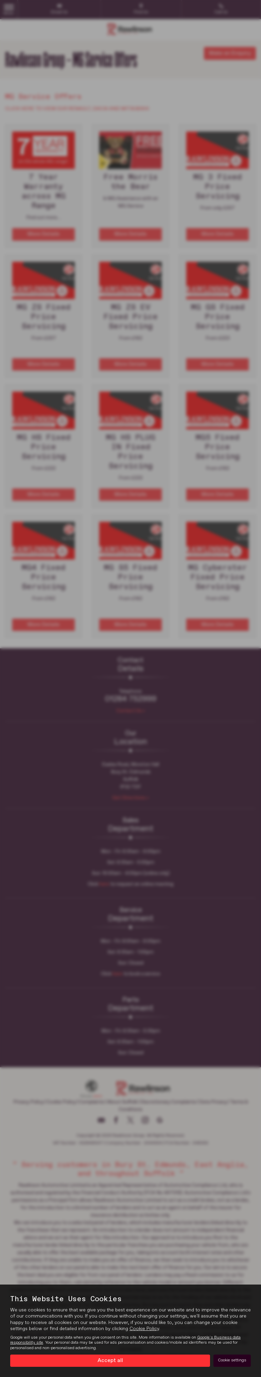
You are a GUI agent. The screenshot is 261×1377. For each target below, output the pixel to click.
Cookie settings (232, 1360)
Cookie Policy (144, 1328)
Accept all (110, 1360)
